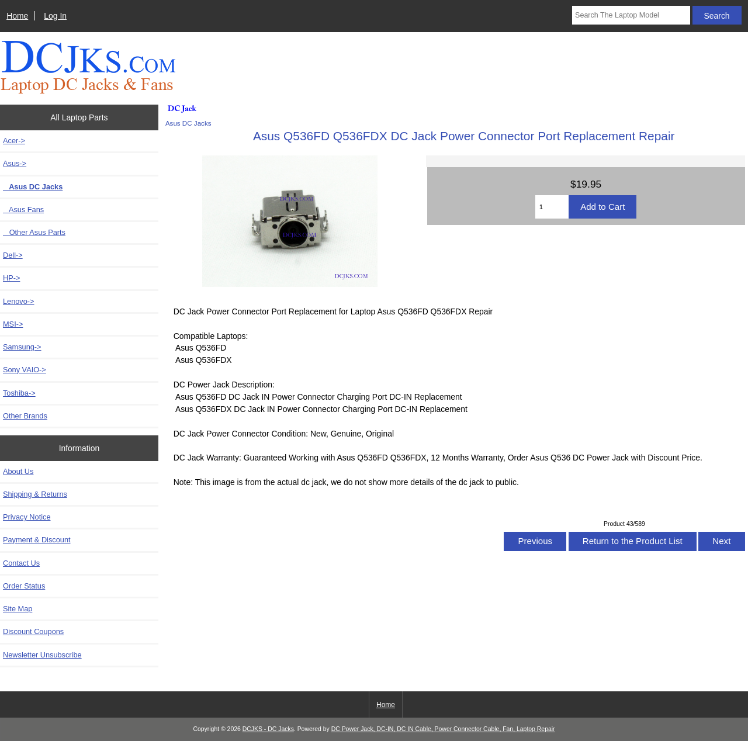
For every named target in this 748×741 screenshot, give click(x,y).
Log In (55, 15)
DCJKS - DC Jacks (268, 729)
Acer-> (14, 140)
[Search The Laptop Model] (631, 15)
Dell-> (13, 255)
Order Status (24, 585)
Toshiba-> (19, 393)
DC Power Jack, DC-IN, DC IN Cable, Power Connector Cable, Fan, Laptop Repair (443, 729)
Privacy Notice (26, 517)
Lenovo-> (18, 301)
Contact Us (21, 563)
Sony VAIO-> (24, 369)
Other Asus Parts (34, 232)
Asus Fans (23, 209)
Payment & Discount (37, 539)
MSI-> (13, 324)
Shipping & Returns (35, 494)
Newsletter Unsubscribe (42, 654)
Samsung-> (22, 346)
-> (14, 163)
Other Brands (25, 415)
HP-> (11, 277)
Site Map (17, 608)
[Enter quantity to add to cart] (552, 207)
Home (17, 15)
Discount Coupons (33, 631)
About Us (18, 471)
